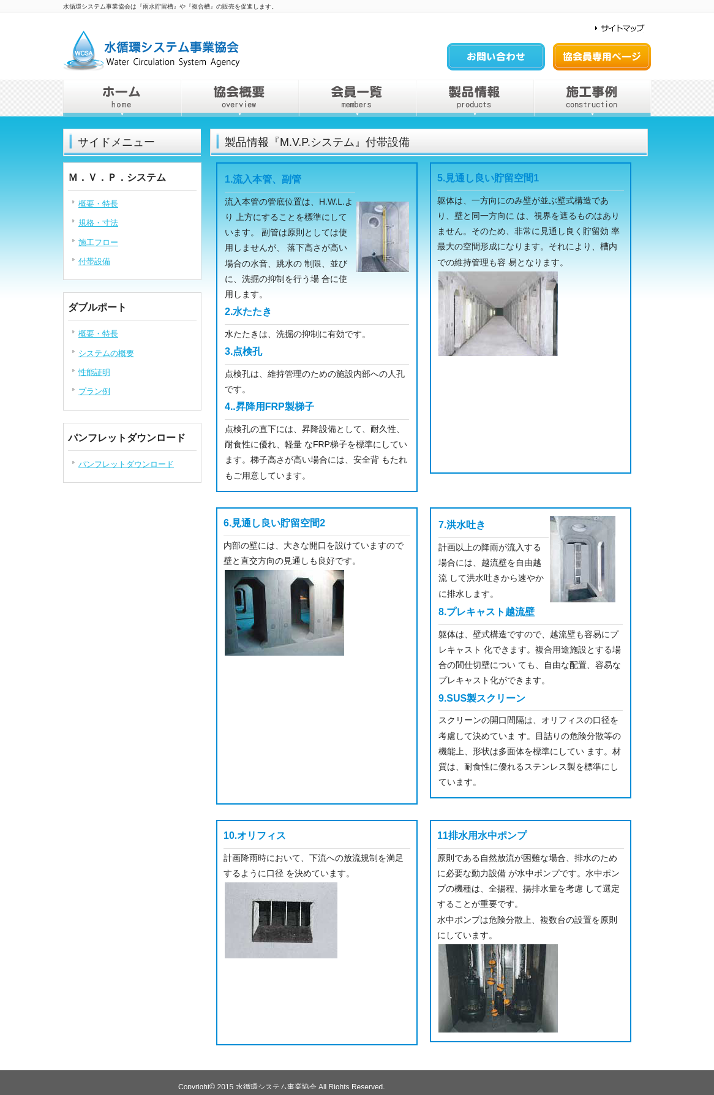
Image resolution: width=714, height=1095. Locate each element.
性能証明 (94, 372)
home (122, 98)
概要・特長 (98, 203)
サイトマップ (617, 29)
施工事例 (592, 98)
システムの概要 (106, 353)
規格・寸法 (98, 222)
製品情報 (474, 98)
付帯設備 (94, 261)
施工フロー (98, 242)
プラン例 (94, 391)
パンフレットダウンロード (126, 464)
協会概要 (239, 98)
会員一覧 (357, 98)
